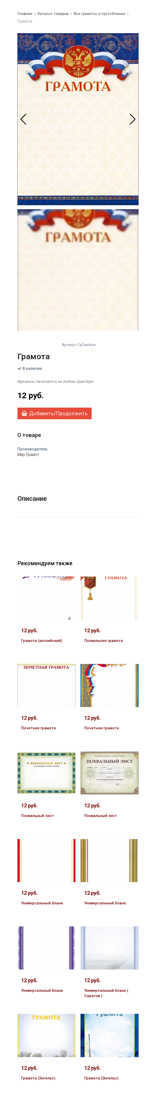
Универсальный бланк (42, 903)
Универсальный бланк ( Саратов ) (106, 993)
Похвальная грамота (103, 640)
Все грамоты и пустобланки (99, 13)
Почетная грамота (38, 728)
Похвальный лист (37, 815)
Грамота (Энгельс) (38, 1078)
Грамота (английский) (41, 640)
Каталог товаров (53, 13)
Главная (24, 13)
